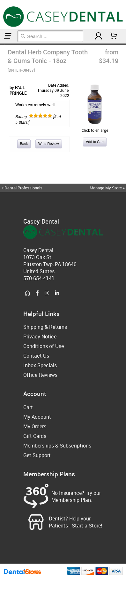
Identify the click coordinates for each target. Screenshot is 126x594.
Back (24, 144)
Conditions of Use (43, 346)
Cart (28, 407)
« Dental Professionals (22, 188)
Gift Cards (34, 436)
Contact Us (36, 355)
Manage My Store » (108, 188)
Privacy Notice (39, 336)
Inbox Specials (40, 365)
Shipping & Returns (45, 326)
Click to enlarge (94, 128)
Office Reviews (40, 374)
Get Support (37, 455)
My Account (37, 416)
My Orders (34, 426)
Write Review (48, 144)
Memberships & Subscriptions (57, 445)
